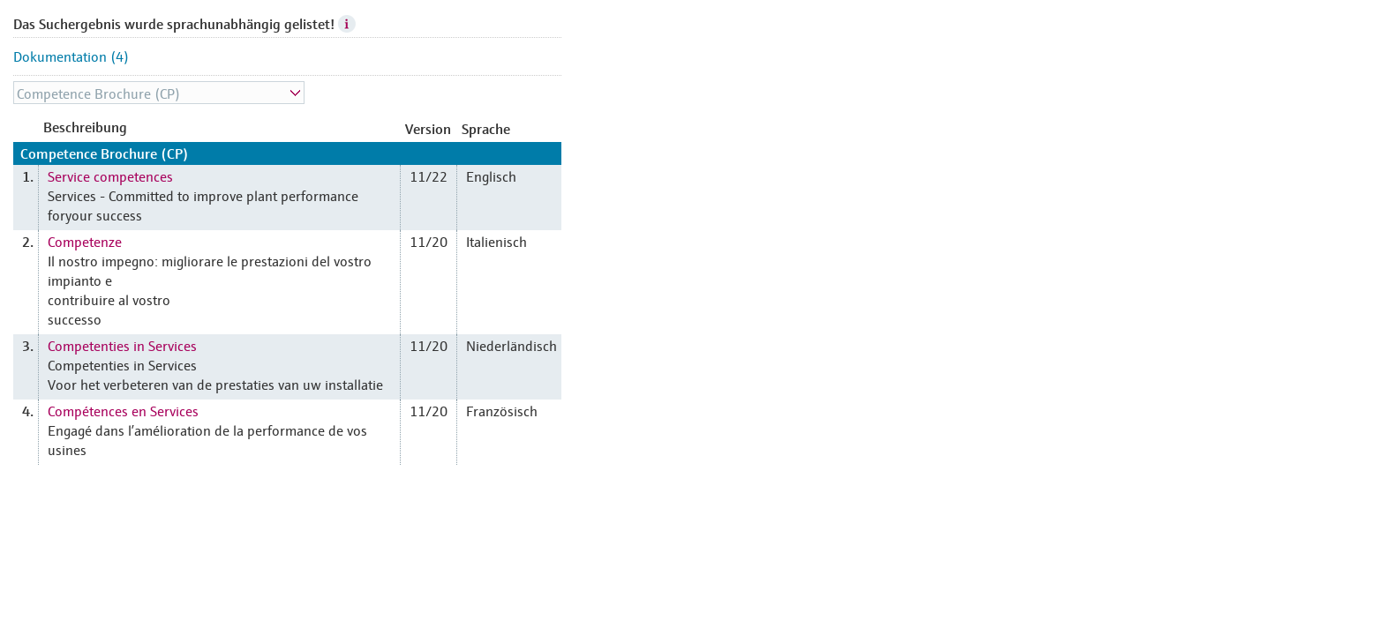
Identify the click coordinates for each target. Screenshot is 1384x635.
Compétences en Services (123, 410)
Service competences (110, 175)
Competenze (85, 240)
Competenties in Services (122, 345)
